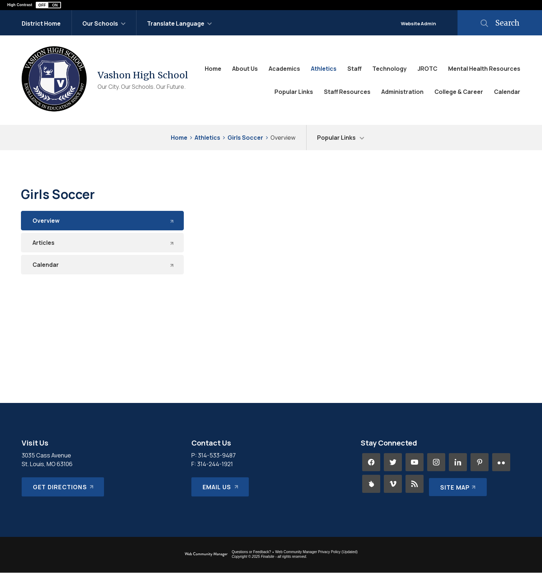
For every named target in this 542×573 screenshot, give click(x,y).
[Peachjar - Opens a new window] (371, 484)
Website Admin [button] (418, 23)
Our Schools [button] (100, 23)
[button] (48, 5)
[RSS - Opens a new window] (415, 484)
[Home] (213, 68)
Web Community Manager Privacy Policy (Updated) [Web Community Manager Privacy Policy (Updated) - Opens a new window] (316, 552)
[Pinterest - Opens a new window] (480, 462)
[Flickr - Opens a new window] (501, 462)
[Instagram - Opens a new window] (436, 462)
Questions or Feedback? (251, 552)
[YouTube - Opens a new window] (415, 462)
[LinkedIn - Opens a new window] (458, 462)
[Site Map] (456, 484)
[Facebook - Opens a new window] (371, 462)
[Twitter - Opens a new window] (393, 462)
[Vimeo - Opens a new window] (393, 484)
